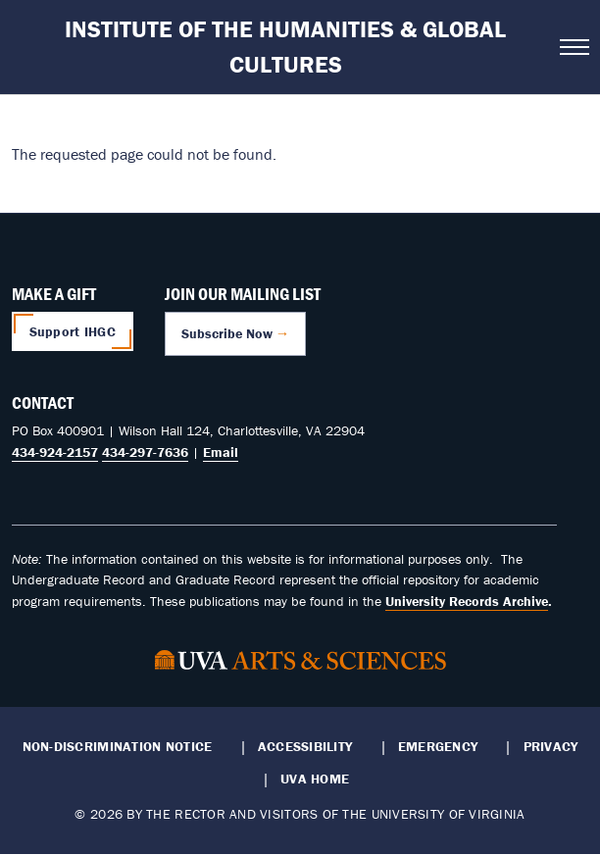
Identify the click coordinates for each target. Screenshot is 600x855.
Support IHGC (72, 331)
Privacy (551, 746)
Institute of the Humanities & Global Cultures (285, 46)
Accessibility (305, 746)
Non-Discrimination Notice (118, 746)
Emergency (437, 746)
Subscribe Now (227, 333)
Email (220, 452)
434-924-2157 (55, 452)
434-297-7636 (145, 452)
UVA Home (314, 778)
